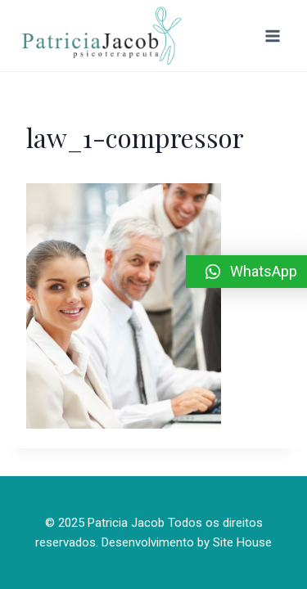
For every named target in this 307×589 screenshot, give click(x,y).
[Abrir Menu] (272, 35)
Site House (242, 542)
